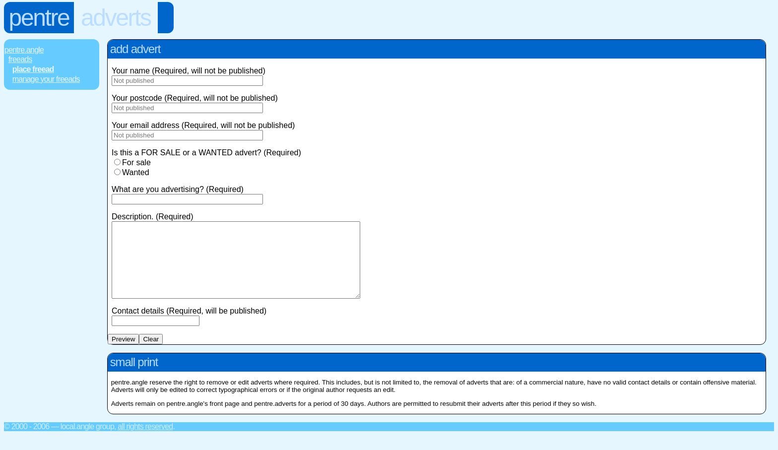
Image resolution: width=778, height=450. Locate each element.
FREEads (20, 59)
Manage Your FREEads (46, 79)
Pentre (39, 17)
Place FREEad (33, 69)
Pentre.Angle (24, 50)
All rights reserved (145, 441)
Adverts (116, 17)
